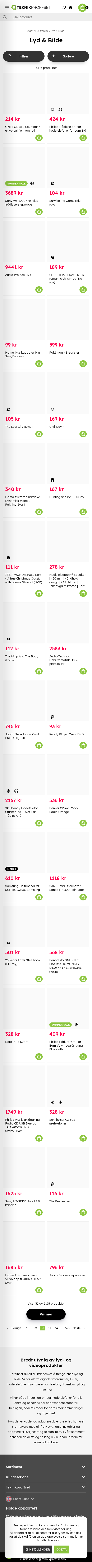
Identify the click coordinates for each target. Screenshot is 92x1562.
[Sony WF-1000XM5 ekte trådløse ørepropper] (24, 167)
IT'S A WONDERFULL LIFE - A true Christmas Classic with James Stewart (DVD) (23, 578)
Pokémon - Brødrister (64, 352)
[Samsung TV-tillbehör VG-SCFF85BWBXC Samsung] (24, 852)
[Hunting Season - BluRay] (68, 463)
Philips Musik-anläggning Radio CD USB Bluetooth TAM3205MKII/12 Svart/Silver (22, 1125)
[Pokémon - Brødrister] (68, 319)
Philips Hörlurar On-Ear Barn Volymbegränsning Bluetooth (66, 1045)
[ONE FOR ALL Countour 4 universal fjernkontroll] (24, 93)
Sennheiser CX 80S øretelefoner (62, 1121)
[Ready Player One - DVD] (68, 700)
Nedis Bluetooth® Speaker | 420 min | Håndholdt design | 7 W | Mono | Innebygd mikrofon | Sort (67, 580)
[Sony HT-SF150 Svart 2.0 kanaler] (24, 1167)
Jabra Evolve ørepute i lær (67, 1275)
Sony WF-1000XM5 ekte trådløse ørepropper (21, 202)
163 (67, 1328)
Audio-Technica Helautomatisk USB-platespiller (63, 660)
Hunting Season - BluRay (66, 497)
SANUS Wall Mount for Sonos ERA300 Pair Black (66, 888)
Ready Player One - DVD (66, 734)
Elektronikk (41, 30)
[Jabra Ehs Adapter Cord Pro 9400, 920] (24, 700)
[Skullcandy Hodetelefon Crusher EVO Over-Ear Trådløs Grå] (24, 774)
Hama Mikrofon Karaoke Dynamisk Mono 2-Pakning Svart (22, 500)
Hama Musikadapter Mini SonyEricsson (22, 354)
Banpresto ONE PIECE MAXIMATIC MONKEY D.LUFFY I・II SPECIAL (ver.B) (65, 966)
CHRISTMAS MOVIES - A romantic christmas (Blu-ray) (66, 278)
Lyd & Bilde (57, 30)
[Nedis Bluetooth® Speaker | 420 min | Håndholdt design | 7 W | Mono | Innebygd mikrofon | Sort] (68, 541)
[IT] (24, 541)
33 (49, 1328)
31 (35, 1328)
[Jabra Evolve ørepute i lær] (68, 1242)
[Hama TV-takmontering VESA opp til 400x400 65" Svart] (24, 1242)
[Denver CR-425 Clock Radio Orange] (68, 774)
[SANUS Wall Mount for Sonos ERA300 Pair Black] (68, 852)
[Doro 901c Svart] (24, 1008)
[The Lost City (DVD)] (24, 393)
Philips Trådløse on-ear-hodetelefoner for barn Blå (67, 128)
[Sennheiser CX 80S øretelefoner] (68, 1086)
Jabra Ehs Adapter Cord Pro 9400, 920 (22, 736)
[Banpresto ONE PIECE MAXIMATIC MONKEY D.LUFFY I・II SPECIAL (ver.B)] (68, 926)
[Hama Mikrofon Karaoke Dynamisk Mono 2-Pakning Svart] (24, 463)
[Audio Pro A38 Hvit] (24, 241)
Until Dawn (56, 427)
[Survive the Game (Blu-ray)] (68, 167)
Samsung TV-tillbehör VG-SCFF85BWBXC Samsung (23, 888)
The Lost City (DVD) (18, 427)
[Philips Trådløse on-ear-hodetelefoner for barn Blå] (68, 93)
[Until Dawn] (68, 393)
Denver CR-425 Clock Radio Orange (63, 810)
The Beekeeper (59, 1201)
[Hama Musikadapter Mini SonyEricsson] (24, 319)
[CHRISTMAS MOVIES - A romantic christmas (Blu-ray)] (68, 241)
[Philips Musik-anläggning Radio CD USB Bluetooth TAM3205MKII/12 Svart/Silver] (24, 1086)
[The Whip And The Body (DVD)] (24, 622)
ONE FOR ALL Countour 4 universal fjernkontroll (23, 128)
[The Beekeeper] (68, 1167)
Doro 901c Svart (16, 1042)
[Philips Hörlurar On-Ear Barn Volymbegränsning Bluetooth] (68, 1008)
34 (56, 1328)
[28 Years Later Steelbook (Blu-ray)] (24, 926)
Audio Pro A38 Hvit (18, 275)
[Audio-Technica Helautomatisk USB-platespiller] (68, 622)
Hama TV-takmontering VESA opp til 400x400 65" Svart (23, 1279)
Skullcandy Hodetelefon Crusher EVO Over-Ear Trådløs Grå (21, 812)
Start (29, 30)
